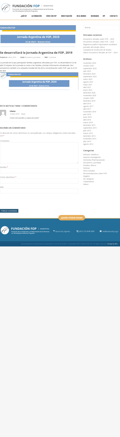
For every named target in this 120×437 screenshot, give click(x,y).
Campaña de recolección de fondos (97, 50)
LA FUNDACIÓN (36, 16)
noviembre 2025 (89, 63)
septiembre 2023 (90, 76)
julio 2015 (87, 130)
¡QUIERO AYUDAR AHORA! (72, 217)
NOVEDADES (95, 16)
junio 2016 (87, 117)
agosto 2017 (88, 106)
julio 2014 (87, 141)
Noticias (86, 168)
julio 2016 (87, 114)
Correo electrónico (8, 177)
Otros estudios (89, 171)
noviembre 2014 (89, 138)
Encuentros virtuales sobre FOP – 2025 (98, 39)
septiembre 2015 (90, 128)
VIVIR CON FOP (51, 16)
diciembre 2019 (89, 101)
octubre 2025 (88, 65)
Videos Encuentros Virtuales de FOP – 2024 (100, 52)
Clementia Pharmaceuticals (94, 160)
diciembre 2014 (89, 136)
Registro (86, 176)
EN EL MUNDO (82, 16)
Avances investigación (92, 157)
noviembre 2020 (89, 95)
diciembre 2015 (89, 125)
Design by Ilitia (113, 244)
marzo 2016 (88, 122)
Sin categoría (88, 179)
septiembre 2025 (90, 68)
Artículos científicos (91, 154)
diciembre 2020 (89, 93)
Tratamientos (88, 181)
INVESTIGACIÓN (66, 16)
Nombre (4, 167)
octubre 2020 (88, 98)
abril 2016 (87, 120)
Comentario (4, 141)
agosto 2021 (88, 82)
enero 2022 (87, 79)
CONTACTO (114, 16)
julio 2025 (87, 71)
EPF (104, 16)
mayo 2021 (87, 84)
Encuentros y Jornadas (32, 57)
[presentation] (18, 202)
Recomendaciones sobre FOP (95, 173)
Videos (86, 184)
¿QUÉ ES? (24, 16)
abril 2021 (87, 87)
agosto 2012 (88, 144)
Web (2, 187)
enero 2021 (87, 90)
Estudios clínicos (89, 165)
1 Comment (52, 57)
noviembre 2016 (89, 111)
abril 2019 (87, 103)
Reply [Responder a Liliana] (23, 114)
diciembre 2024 (89, 74)
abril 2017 (87, 109)
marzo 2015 (88, 133)
